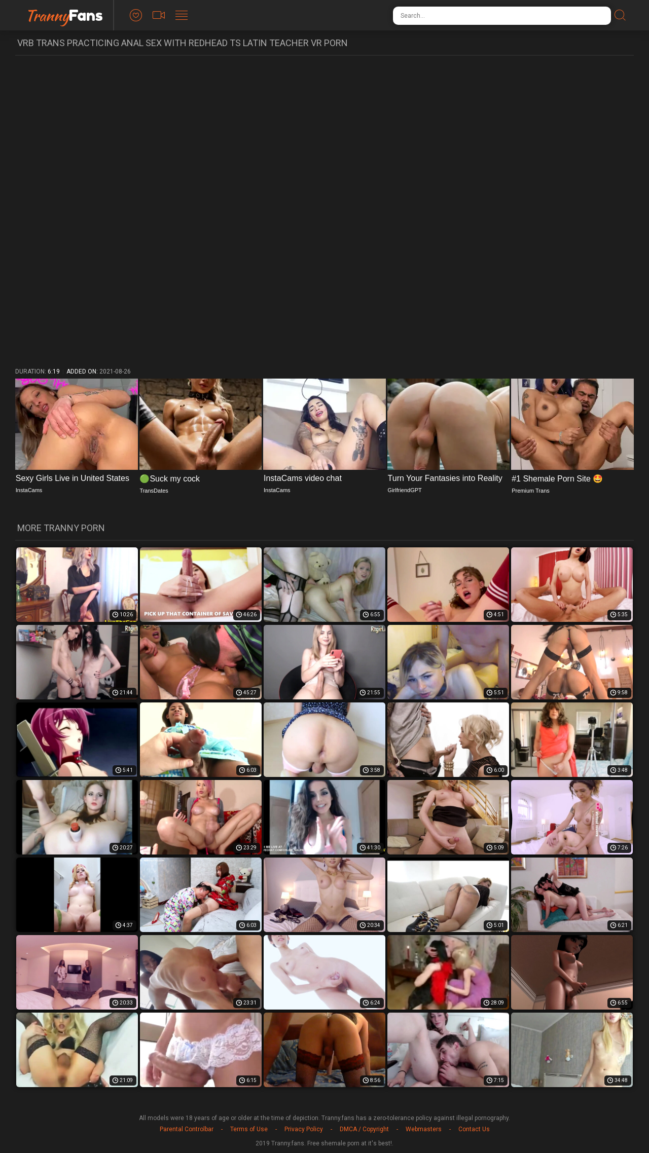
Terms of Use (249, 1129)
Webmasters (424, 1129)
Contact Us (474, 1129)
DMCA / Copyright (364, 1129)
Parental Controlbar (186, 1129)
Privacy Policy (303, 1129)
